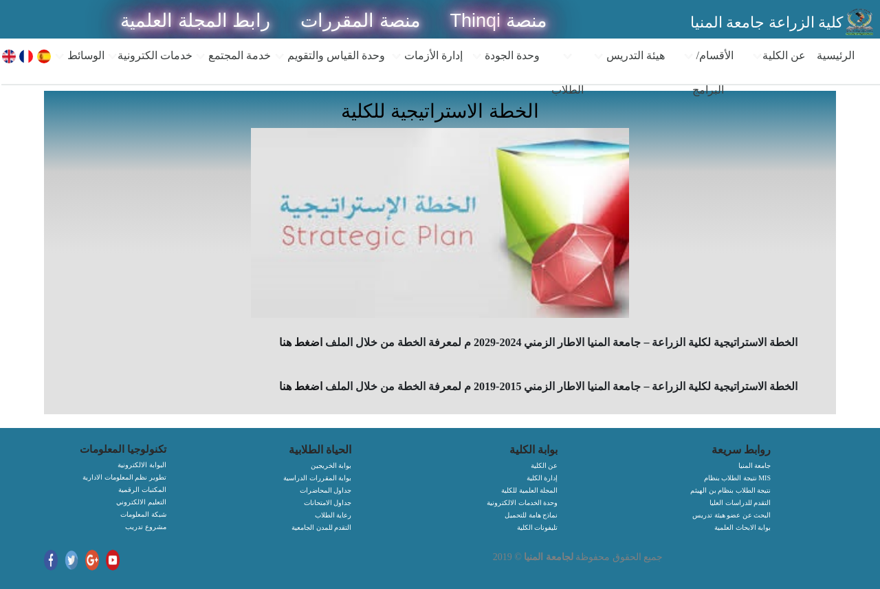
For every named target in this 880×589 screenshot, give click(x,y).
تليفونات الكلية (537, 527)
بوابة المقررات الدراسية (317, 478)
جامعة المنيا (754, 465)
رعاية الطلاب (333, 515)
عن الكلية (779, 56)
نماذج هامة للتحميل (531, 515)
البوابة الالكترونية (142, 465)
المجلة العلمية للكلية (529, 490)
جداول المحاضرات (326, 490)
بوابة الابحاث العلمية (742, 527)
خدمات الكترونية (149, 56)
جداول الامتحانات (328, 502)
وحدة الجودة (506, 56)
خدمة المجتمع (233, 56)
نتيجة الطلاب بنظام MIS (737, 478)
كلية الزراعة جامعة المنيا (767, 22)
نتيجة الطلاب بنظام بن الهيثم (730, 490)
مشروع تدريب (145, 527)
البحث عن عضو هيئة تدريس (731, 515)
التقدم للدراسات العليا (740, 502)
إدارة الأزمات (427, 56)
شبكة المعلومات (143, 514)
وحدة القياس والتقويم (329, 56)
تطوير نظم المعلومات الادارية (124, 477)
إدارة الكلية (542, 478)
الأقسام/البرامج (708, 73)
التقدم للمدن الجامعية (321, 527)
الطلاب (567, 74)
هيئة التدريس (629, 56)
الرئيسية (836, 55)
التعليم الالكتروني (141, 502)
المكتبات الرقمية (142, 489)
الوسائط (79, 56)
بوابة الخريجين (331, 465)
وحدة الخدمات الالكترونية (522, 502)
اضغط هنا (300, 342)
